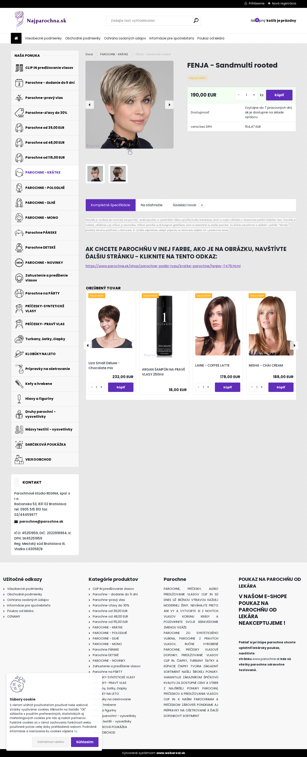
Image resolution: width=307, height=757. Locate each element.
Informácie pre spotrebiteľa (171, 38)
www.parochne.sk (266, 659)
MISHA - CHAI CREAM (266, 365)
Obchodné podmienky (83, 38)
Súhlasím (84, 742)
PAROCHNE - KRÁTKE (114, 54)
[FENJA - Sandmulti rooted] (129, 105)
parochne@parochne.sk (41, 521)
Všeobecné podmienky (43, 38)
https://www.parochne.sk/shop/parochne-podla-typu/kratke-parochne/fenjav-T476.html (162, 266)
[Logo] (40, 20)
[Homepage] (16, 38)
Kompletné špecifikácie (110, 205)
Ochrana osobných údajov (125, 38)
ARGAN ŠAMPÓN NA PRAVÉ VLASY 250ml (163, 372)
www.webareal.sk (170, 753)
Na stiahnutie (151, 205)
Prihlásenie (257, 3)
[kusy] (246, 95)
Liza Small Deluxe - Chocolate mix (104, 365)
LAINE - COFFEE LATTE (212, 365)
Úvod (89, 54)
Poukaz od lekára (210, 38)
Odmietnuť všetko (50, 742)
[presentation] (89, 104)
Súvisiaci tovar (189, 205)
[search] (196, 20)
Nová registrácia (284, 3)
